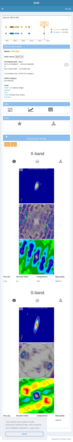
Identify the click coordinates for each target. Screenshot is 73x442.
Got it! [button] (24, 434)
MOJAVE (7, 97)
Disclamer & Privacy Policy (61, 439)
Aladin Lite (8, 88)
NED (6, 92)
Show (19, 57)
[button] (2, 9)
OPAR (6, 95)
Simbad (7, 90)
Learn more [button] (34, 428)
